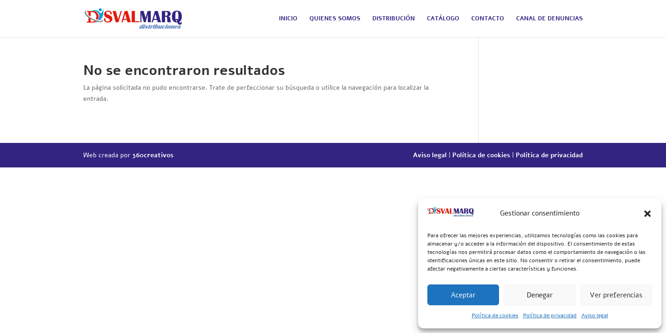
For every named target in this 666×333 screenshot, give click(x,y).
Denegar (540, 295)
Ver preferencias (616, 295)
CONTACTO (487, 19)
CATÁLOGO (443, 19)
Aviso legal (594, 315)
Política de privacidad (550, 315)
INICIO (288, 19)
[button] (647, 213)
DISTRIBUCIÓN (393, 19)
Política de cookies (495, 315)
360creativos (152, 155)
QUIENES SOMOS (334, 19)
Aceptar (463, 295)
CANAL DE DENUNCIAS (549, 19)
